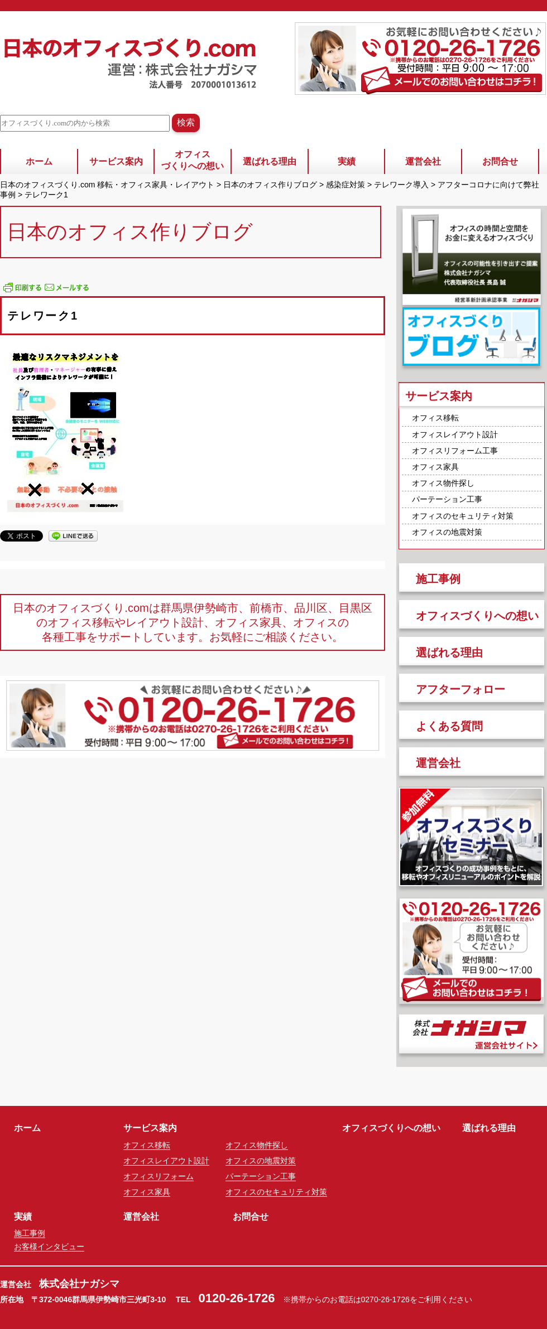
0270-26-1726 (385, 1299)
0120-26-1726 (237, 1298)
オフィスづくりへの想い (192, 160)
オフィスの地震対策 (447, 532)
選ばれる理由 (269, 161)
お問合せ (500, 161)
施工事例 (438, 579)
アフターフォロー (460, 689)
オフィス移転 (435, 417)
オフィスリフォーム (158, 1176)
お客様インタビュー (49, 1246)
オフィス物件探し (443, 483)
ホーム (39, 161)
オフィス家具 (435, 466)
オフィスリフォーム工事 (455, 450)
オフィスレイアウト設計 (455, 434)
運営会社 (423, 161)
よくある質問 (449, 726)
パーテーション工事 (447, 499)
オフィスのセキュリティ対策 (463, 515)
